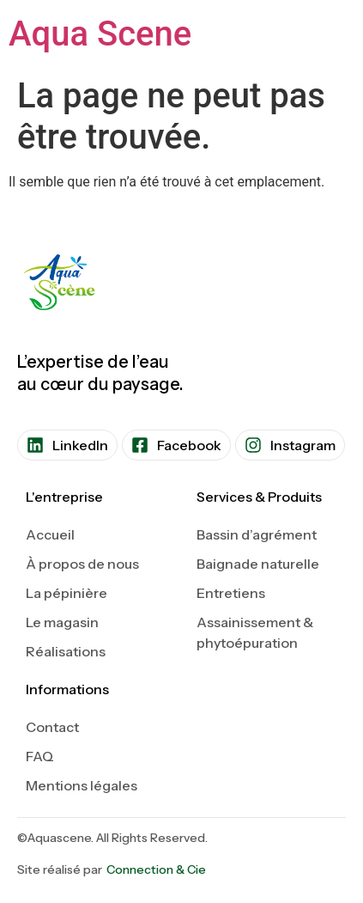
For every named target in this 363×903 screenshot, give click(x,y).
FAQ (40, 756)
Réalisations (66, 651)
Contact (52, 726)
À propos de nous (82, 563)
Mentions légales (81, 785)
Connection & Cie (156, 869)
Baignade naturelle (258, 563)
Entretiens (231, 592)
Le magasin (62, 622)
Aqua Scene (100, 34)
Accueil (50, 534)
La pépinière (66, 592)
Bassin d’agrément (257, 534)
